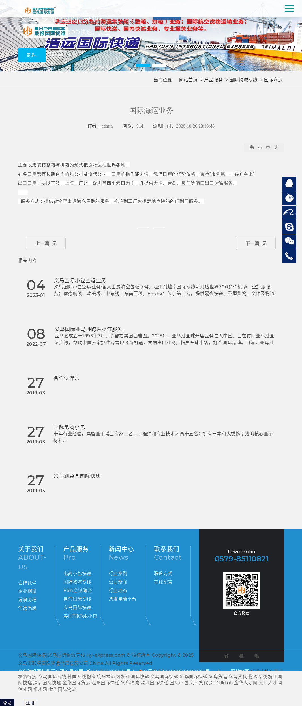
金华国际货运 (76, 683)
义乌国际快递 (77, 607)
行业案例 (118, 573)
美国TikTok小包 (80, 616)
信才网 (25, 689)
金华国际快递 (193, 676)
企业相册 (27, 591)
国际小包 (179, 683)
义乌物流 (130, 683)
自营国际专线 (77, 599)
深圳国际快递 (47, 683)
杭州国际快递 (135, 676)
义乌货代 (237, 676)
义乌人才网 (270, 683)
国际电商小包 (69, 427)
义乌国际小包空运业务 (80, 281)
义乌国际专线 (52, 676)
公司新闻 (118, 582)
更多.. (32, 55)
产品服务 (213, 80)
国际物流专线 (243, 80)
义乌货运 (218, 676)
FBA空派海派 (77, 590)
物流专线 (257, 676)
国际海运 (273, 80)
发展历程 (27, 600)
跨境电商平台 (123, 599)
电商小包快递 (77, 573)
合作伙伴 (27, 582)
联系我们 (166, 549)
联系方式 (163, 573)
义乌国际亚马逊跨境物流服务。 (91, 329)
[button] (143, 65)
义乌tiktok (221, 683)
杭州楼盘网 (108, 676)
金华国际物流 (62, 689)
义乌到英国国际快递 (77, 476)
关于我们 (31, 549)
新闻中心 (121, 549)
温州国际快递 (105, 683)
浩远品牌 (27, 608)
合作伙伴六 (66, 378)
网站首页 (188, 80)
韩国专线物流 (82, 676)
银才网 (40, 689)
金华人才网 (246, 683)
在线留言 (163, 582)
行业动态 (118, 590)
